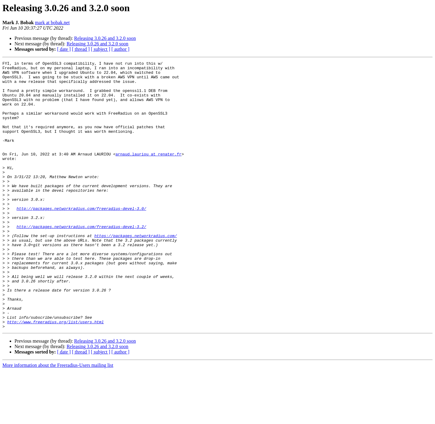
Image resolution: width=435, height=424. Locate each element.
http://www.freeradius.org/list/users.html (55, 374)
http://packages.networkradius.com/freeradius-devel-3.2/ (81, 260)
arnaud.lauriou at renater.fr (148, 173)
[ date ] (64, 49)
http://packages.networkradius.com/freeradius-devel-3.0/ (81, 238)
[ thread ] (81, 49)
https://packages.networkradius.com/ (135, 271)
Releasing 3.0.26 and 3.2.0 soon (105, 38)
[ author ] (120, 49)
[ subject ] (100, 49)
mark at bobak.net (52, 22)
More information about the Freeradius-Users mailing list (57, 418)
